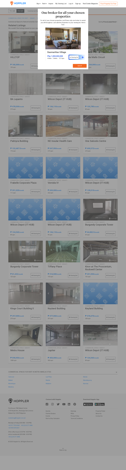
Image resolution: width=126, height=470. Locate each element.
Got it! (80, 66)
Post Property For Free (108, 4)
